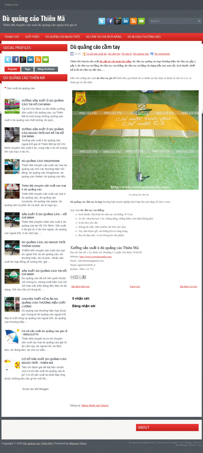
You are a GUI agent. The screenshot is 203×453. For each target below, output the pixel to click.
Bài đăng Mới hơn (81, 286)
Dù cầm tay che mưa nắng (103, 36)
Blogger (43, 389)
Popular (12, 69)
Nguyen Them (77, 443)
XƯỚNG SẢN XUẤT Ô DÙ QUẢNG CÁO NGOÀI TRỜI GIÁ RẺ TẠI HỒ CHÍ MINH (43, 133)
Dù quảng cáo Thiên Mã (34, 18)
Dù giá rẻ (127, 53)
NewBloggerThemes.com (189, 445)
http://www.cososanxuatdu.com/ (95, 256)
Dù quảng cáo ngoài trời (63, 36)
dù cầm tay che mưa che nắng (115, 61)
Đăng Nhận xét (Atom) (95, 405)
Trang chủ (11, 5)
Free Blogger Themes (190, 443)
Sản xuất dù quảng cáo (21, 88)
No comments (162, 53)
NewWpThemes (148, 443)
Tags (27, 69)
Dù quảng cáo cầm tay (95, 47)
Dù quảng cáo (141, 53)
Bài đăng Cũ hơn (188, 286)
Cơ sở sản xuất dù (96, 53)
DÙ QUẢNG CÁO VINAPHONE (41, 161)
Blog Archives (46, 69)
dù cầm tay (114, 53)
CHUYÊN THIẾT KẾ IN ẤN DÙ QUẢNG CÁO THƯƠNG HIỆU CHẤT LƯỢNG (44, 302)
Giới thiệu (32, 36)
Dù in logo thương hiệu (144, 36)
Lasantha (172, 443)
